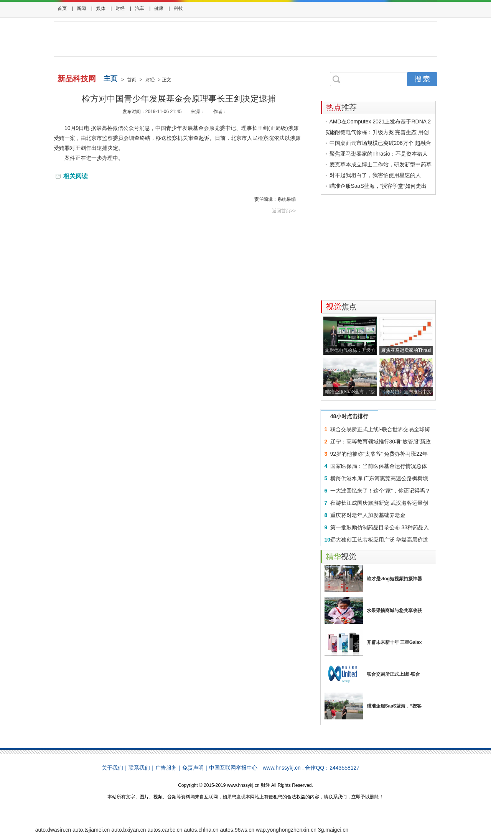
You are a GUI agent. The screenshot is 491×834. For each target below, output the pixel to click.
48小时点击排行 (349, 416)
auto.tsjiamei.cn (91, 830)
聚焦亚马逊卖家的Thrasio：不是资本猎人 (379, 154)
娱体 (100, 8)
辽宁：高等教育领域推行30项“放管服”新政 (380, 441)
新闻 (81, 8)
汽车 (139, 8)
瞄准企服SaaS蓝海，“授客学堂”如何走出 (378, 186)
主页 (110, 78)
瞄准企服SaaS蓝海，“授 (350, 391)
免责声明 (193, 768)
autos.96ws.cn (237, 830)
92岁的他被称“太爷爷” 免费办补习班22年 (379, 454)
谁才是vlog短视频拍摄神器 (394, 578)
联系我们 (139, 768)
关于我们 (112, 768)
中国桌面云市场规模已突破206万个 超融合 (380, 143)
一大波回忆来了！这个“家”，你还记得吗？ (380, 491)
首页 (62, 8)
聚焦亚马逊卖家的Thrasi (406, 350)
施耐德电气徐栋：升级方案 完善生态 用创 (379, 132)
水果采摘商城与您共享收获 (394, 610)
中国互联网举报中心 (233, 768)
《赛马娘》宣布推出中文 (406, 391)
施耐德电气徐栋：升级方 (350, 350)
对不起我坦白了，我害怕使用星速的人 (375, 175)
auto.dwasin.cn (53, 830)
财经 (120, 8)
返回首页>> (284, 210)
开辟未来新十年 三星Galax (394, 642)
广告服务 (166, 768)
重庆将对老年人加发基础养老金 (367, 515)
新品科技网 (77, 78)
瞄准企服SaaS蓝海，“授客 (394, 706)
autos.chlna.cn (201, 830)
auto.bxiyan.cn (128, 830)
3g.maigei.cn (333, 830)
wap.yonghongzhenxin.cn (286, 830)
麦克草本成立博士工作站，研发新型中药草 (381, 164)
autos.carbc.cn (164, 830)
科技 (178, 8)
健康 (158, 8)
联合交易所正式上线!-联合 (393, 674)
